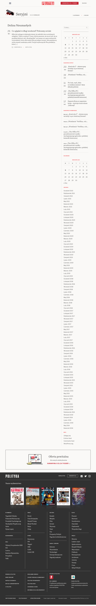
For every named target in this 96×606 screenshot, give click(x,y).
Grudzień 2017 (68, 312)
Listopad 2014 (68, 410)
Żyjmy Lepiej (9, 530)
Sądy (7, 559)
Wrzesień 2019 (68, 256)
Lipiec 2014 (67, 421)
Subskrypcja (72, 476)
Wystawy (52, 527)
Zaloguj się (67, 436)
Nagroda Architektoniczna (58, 538)
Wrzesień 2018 (68, 288)
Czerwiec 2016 (68, 360)
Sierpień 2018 (68, 290)
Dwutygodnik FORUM (10, 599)
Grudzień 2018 (68, 280)
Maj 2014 (67, 426)
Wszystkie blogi (77, 530)
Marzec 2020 (68, 240)
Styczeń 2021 (68, 213)
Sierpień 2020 (68, 226)
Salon (7, 527)
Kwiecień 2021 (68, 205)
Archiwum (75, 558)
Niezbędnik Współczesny (13, 525)
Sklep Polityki (76, 569)
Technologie (53, 553)
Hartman (74, 519)
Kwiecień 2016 (68, 365)
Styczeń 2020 (68, 245)
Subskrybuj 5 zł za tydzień (57, 464)
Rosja (29, 527)
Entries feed (68, 439)
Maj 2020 (67, 234)
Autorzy (74, 561)
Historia (74, 540)
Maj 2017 (67, 330)
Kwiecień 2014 (68, 429)
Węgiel (30, 545)
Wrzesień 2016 (68, 352)
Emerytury (31, 540)
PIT (29, 542)
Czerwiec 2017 (68, 328)
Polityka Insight (23, 599)
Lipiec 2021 (67, 200)
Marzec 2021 (68, 208)
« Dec (65, 58)
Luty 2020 (67, 242)
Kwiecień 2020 (68, 237)
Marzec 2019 (68, 272)
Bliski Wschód (32, 525)
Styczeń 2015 (68, 405)
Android (54, 582)
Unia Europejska (33, 519)
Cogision (48, 599)
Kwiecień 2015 (68, 397)
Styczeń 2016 (68, 373)
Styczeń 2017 (68, 341)
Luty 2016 (67, 370)
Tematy (74, 563)
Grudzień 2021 (68, 192)
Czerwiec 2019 (68, 264)
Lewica (7, 551)
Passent (74, 517)
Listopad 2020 (68, 218)
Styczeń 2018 (68, 309)
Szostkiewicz (76, 522)
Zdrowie (52, 548)
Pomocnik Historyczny (12, 519)
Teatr (51, 530)
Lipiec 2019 (67, 261)
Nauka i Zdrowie (54, 544)
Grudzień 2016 (68, 344)
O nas (73, 566)
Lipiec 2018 (67, 293)
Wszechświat (54, 550)
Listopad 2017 (68, 314)
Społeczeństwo (76, 545)
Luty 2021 (67, 210)
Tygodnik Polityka (11, 517)
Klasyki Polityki (77, 548)
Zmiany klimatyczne (56, 556)
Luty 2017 (67, 338)
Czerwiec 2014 (68, 424)
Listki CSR (31, 553)
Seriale (52, 525)
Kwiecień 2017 (68, 333)
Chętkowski (75, 527)
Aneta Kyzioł (28, 48)
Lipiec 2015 (67, 389)
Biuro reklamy (9, 578)
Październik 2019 (69, 253)
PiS (6, 549)
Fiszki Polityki (75, 582)
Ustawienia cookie (33, 587)
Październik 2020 (69, 221)
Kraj (6, 542)
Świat (29, 513)
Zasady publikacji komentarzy (36, 578)
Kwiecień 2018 (68, 301)
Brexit (29, 517)
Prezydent (8, 556)
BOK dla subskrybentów (12, 584)
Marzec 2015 (68, 400)
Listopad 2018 (68, 282)
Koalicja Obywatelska (12, 554)
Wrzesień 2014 (68, 416)
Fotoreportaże (76, 556)
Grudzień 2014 (68, 408)
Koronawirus (9, 536)
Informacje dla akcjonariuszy (36, 590)
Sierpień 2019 (68, 258)
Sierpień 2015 (68, 386)
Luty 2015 (67, 402)
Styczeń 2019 (68, 277)
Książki (52, 517)
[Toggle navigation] (10, 3)
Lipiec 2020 (68, 229)
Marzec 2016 (68, 368)
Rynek (29, 536)
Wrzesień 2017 (68, 320)
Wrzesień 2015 (68, 384)
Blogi (73, 513)
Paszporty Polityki (55, 535)
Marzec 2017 (68, 336)
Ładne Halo (53, 599)
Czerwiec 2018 (68, 296)
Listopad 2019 (68, 250)
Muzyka (52, 519)
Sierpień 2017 (68, 322)
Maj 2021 (67, 202)
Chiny (29, 530)
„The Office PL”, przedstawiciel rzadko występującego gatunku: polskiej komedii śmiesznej (76, 135)
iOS (50, 582)
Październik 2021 (69, 194)
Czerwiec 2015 (68, 392)
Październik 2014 (69, 413)
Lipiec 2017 (67, 325)
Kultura (52, 513)
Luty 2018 (67, 306)
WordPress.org (68, 444)
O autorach (76, 16)
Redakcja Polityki (10, 575)
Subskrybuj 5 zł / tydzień (69, 3)
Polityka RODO (32, 584)
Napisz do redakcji (10, 581)
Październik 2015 (69, 381)
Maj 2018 (67, 298)
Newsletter (62, 476)
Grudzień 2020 (68, 216)
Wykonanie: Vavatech (63, 599)
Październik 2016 (69, 349)
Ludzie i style (76, 542)
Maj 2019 (67, 266)
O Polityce (8, 587)
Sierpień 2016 (68, 354)
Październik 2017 (69, 317)
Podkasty (74, 553)
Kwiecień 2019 (68, 269)
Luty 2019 (67, 274)
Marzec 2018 (68, 304)
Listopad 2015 (68, 378)
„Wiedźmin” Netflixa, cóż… (78, 122)
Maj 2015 (67, 394)
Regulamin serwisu (33, 575)
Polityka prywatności (34, 581)
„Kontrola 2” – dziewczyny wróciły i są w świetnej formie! (76, 116)
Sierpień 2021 (68, 197)
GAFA (29, 550)
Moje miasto (75, 550)
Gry (51, 532)
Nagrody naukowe (55, 558)
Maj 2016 (67, 362)
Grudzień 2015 (68, 376)
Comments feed (69, 442)
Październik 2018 (69, 285)
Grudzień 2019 (68, 248)
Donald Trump (32, 522)
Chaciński (75, 525)
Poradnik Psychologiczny (13, 522)
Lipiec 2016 (67, 357)
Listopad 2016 (68, 346)
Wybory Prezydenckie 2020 (14, 546)
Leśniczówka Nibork (35, 599)
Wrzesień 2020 (68, 224)
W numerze (8, 513)
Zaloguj (84, 3)
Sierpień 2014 (68, 418)
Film (51, 522)
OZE (29, 548)
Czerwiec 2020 (69, 232)
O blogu (86, 16)
